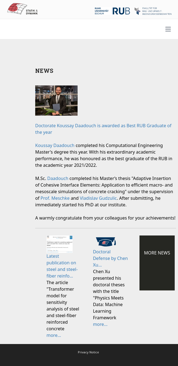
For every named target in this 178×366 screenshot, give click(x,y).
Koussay (44, 145)
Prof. (45, 198)
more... (53, 335)
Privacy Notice (88, 352)
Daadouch (64, 145)
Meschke (60, 198)
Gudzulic (108, 198)
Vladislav (89, 198)
